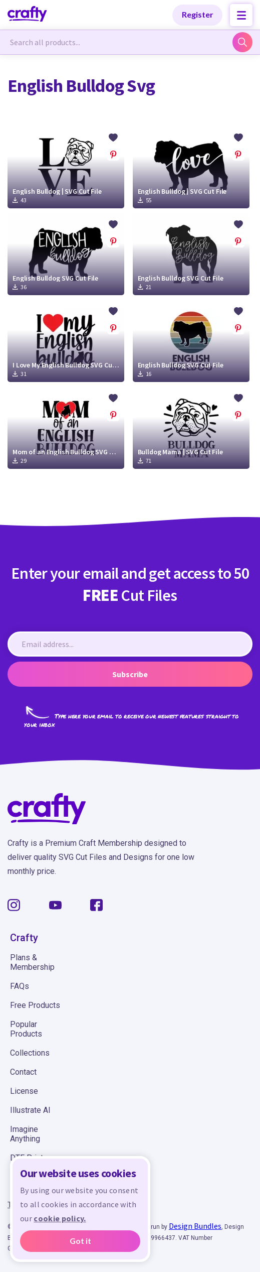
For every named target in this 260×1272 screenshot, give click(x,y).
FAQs (19, 986)
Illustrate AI (30, 1110)
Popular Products (26, 1029)
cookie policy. (60, 1218)
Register (197, 14)
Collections (30, 1053)
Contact (23, 1072)
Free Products (35, 1005)
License (24, 1091)
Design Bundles (195, 1226)
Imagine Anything (25, 1133)
